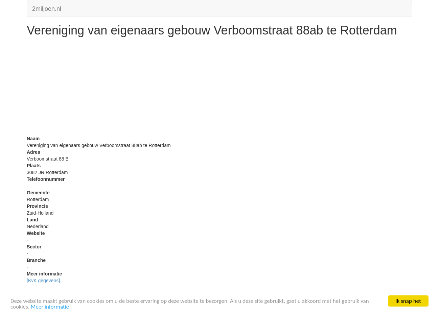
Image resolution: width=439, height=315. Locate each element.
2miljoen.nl (46, 7)
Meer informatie (50, 307)
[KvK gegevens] (43, 280)
